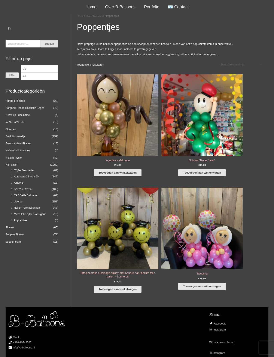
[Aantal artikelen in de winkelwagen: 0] (9, 28)
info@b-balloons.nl (24, 307)
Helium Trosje (14, 164)
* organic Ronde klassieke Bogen (26, 114)
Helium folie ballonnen (27, 214)
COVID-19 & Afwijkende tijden (27, 330)
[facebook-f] (237, 283)
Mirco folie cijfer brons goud (31, 221)
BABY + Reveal (23, 196)
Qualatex (14, 335)
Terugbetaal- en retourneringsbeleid (243, 348)
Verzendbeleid (210, 348)
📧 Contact (178, 6)
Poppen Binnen (15, 241)
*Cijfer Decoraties (25, 177)
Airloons (19, 189)
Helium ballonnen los (18, 157)
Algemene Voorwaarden (183, 348)
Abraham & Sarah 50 (27, 183)
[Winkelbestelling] (239, 65)
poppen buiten (14, 248)
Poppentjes (21, 227)
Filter (12, 84)
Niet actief (12, 171)
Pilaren (10, 234)
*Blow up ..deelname (18, 121)
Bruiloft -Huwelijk (16, 143)
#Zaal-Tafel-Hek (15, 129)
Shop (89, 16)
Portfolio (151, 6)
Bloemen (11, 136)
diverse (18, 208)
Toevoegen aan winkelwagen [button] (97, 130)
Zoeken (49, 44)
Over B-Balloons (120, 6)
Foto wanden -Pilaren (19, 150)
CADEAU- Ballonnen (27, 202)
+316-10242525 (22, 302)
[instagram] (237, 289)
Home (91, 6)
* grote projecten (16, 107)
